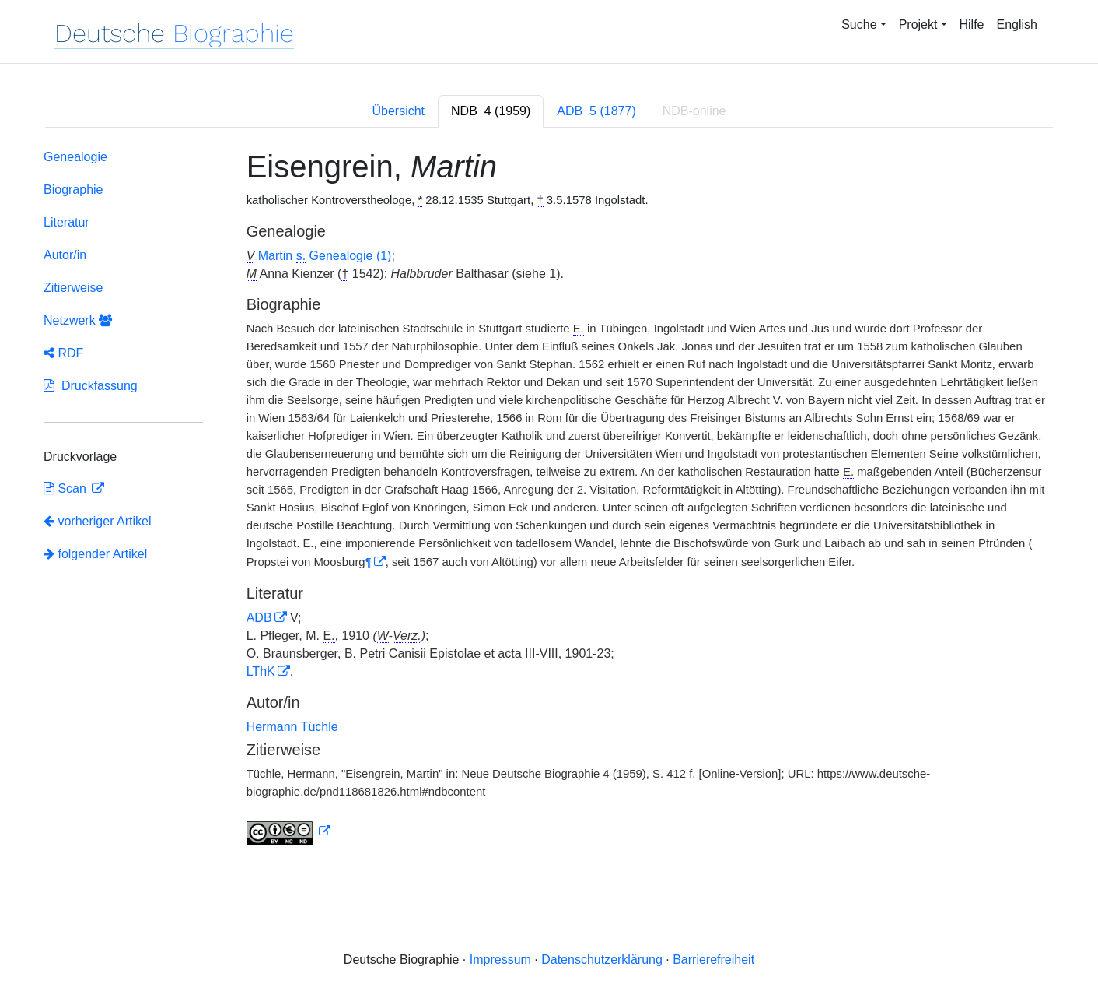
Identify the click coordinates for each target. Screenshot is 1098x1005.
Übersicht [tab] (398, 111)
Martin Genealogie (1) (325, 256)
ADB (259, 617)
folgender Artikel (95, 553)
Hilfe (972, 24)
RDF (63, 353)
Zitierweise (73, 287)
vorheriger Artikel (98, 521)
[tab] (491, 111)
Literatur (66, 222)
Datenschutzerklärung (602, 959)
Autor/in (65, 255)
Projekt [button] (918, 24)
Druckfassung (91, 385)
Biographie (73, 189)
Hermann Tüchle (292, 726)
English (1017, 24)
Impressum (500, 959)
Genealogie (75, 156)
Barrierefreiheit (713, 959)
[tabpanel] (549, 500)
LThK (261, 671)
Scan (66, 488)
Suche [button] (858, 24)
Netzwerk (78, 320)
